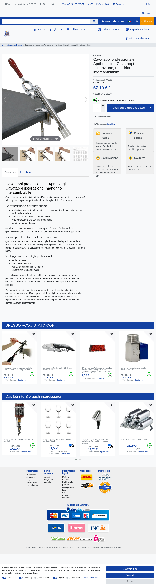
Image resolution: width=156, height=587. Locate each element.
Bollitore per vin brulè (81, 29)
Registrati (48, 479)
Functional (75, 578)
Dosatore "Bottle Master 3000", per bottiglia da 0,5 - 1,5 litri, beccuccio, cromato (95, 441)
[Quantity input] (97, 108)
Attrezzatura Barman (139, 38)
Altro (40, 29)
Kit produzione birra (139, 29)
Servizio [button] (146, 13)
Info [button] (148, 4)
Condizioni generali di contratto (66, 495)
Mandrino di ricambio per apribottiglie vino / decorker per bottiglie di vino (18, 369)
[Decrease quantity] (103, 110)
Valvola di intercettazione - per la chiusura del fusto (133, 369)
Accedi (47, 477)
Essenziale (12, 578)
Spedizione (111, 124)
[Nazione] (129, 21)
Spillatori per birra (110, 29)
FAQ (28, 480)
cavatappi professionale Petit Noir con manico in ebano (57, 369)
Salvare (130, 581)
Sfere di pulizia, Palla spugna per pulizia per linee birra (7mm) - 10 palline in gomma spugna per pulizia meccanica (97, 370)
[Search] (94, 21)
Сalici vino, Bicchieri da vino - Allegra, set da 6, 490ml (57, 440)
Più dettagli (25, 172)
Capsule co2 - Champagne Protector (135, 439)
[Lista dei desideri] (136, 21)
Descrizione (10, 172)
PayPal (61, 578)
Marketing (28, 578)
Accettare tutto (130, 569)
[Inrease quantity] (103, 106)
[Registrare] (119, 21)
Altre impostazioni (90, 578)
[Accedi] (105, 21)
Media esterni (45, 578)
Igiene (56, 29)
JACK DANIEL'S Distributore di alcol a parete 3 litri (18, 440)
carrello (47, 482)
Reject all (130, 575)
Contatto (118, 4)
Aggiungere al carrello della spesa (132, 108)
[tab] (10, 172)
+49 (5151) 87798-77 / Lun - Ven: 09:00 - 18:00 (85, 4)
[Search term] (46, 21)
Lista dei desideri (102, 116)
